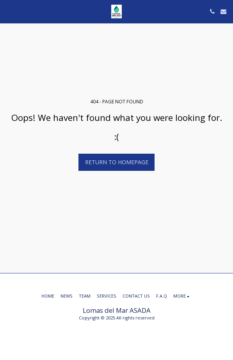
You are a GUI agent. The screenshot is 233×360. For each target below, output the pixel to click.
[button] (8, 11)
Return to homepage (116, 162)
